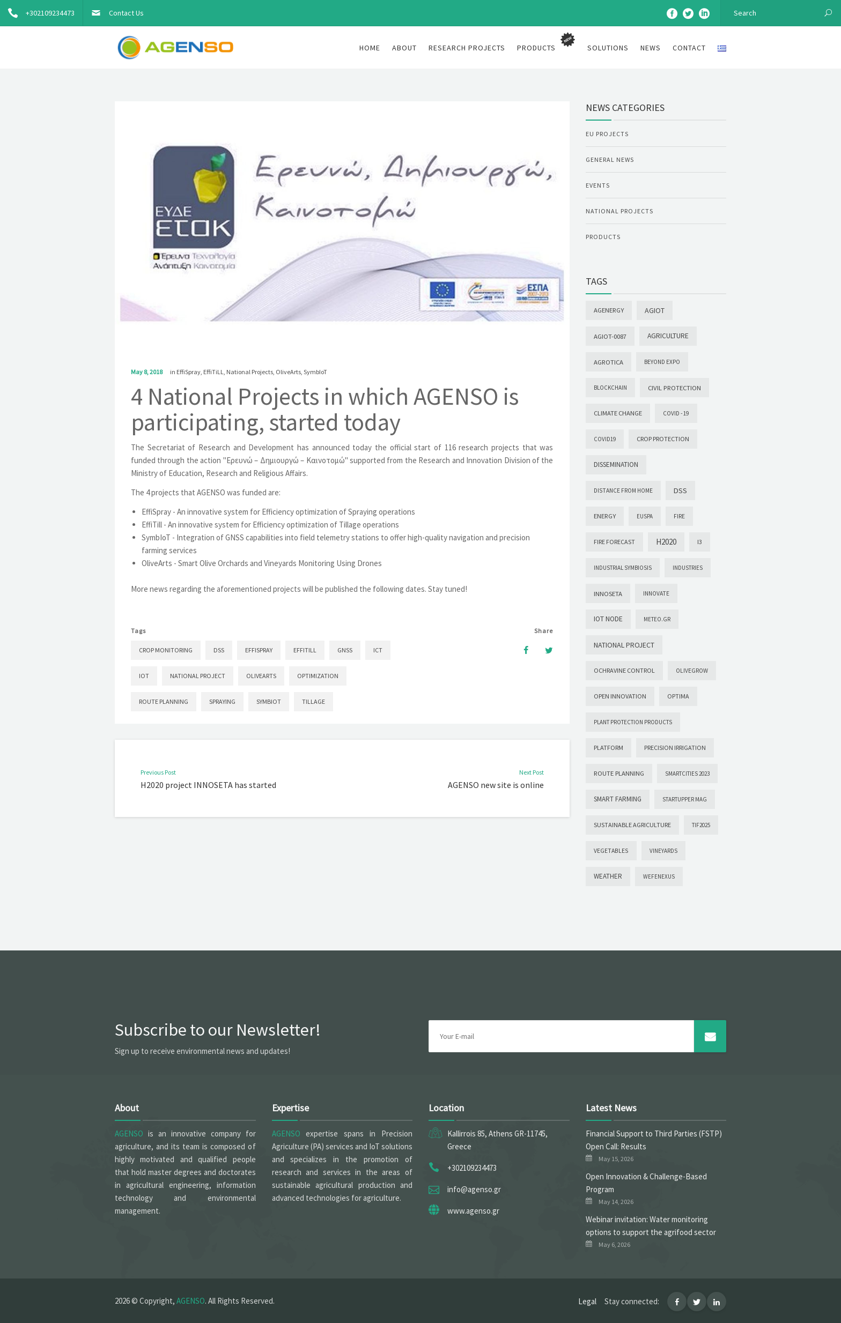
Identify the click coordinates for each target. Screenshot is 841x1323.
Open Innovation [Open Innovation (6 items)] (620, 696)
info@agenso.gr (474, 1189)
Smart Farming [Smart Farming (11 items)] (617, 799)
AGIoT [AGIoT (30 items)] (655, 310)
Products (603, 237)
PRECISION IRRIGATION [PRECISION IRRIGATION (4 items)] (675, 748)
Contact (689, 48)
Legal (587, 1301)
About (404, 48)
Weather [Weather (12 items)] (608, 876)
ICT (377, 650)
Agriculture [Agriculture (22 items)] (668, 335)
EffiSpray (188, 372)
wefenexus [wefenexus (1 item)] (659, 876)
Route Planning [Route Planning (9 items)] (619, 773)
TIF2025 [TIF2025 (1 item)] (701, 825)
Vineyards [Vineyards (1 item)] (663, 850)
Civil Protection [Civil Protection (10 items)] (674, 387)
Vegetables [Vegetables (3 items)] (611, 850)
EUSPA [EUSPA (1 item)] (645, 516)
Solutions (608, 48)
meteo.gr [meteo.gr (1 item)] (657, 619)
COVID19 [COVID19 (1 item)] (605, 439)
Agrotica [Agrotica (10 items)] (608, 362)
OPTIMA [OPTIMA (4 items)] (678, 696)
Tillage (313, 701)
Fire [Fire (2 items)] (679, 516)
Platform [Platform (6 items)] (608, 748)
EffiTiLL (213, 372)
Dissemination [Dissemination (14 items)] (616, 464)
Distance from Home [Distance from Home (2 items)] (623, 490)
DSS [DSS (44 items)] (680, 490)
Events (598, 185)
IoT (144, 676)
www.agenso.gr (473, 1211)
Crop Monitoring (166, 650)
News (650, 48)
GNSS (344, 650)
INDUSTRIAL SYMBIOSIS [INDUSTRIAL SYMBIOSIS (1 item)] (623, 567)
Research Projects (467, 48)
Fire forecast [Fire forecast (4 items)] (614, 542)
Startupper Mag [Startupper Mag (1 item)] (684, 799)
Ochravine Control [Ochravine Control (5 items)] (624, 670)
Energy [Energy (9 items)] (605, 516)
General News (610, 159)
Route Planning (163, 701)
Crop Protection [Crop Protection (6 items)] (663, 439)
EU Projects (607, 134)
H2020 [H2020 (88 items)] (666, 542)
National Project (197, 676)
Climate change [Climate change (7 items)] (618, 413)
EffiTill (304, 650)
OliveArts (288, 372)
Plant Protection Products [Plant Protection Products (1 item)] (633, 722)
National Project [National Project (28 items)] (624, 645)
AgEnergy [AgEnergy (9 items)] (609, 310)
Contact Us (113, 13)
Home (369, 48)
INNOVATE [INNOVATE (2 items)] (656, 593)
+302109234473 (37, 13)
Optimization (317, 676)
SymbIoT (315, 372)
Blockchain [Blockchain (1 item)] (610, 387)
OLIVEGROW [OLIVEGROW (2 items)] (692, 670)
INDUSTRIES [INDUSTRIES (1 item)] (688, 567)
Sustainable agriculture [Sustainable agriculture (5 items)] (632, 825)
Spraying (222, 701)
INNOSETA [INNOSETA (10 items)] (608, 593)
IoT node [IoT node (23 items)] (608, 618)
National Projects (249, 372)
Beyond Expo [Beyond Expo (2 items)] (662, 362)
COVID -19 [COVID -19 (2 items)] (676, 413)
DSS (218, 650)
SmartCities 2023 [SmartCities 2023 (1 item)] (687, 773)
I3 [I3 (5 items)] (699, 542)
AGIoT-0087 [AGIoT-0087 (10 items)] (610, 336)
